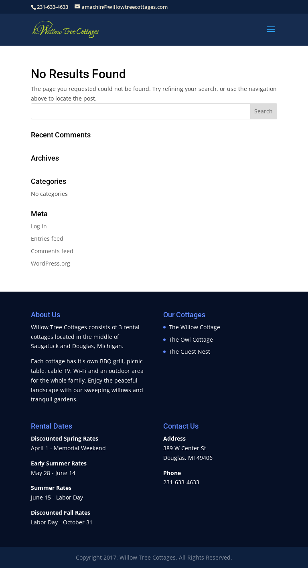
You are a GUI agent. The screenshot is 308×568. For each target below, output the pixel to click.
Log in (39, 226)
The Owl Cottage (191, 339)
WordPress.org (50, 263)
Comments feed (52, 251)
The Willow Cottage (194, 327)
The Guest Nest (189, 351)
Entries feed (47, 238)
